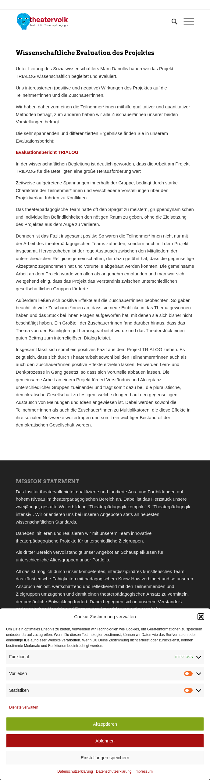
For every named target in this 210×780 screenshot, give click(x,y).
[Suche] (171, 21)
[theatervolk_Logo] (87, 21)
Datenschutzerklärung (75, 771)
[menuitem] (171, 21)
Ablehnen (105, 740)
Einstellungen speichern (105, 757)
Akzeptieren (105, 724)
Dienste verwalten (23, 707)
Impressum (144, 771)
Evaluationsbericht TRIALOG (47, 152)
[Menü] (185, 21)
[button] (201, 617)
